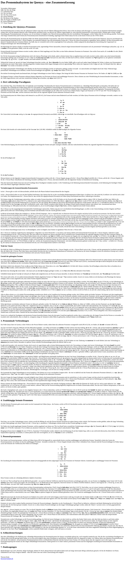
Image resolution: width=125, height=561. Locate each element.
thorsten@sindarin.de (7, 558)
